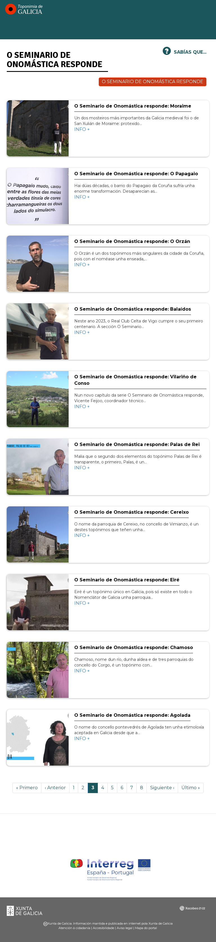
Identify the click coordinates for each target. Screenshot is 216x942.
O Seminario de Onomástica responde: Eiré (126, 580)
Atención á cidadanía (74, 928)
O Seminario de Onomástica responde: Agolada (132, 715)
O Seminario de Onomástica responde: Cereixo (131, 512)
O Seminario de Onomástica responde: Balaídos (132, 309)
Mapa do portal (146, 928)
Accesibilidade (103, 928)
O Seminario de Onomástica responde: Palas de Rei (137, 444)
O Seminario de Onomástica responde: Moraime (132, 106)
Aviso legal (124, 928)
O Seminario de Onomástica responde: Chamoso (133, 647)
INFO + (82, 129)
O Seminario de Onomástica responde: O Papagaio (136, 173)
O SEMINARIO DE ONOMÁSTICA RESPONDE (152, 81)
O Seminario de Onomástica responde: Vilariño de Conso (135, 380)
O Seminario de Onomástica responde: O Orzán (132, 241)
